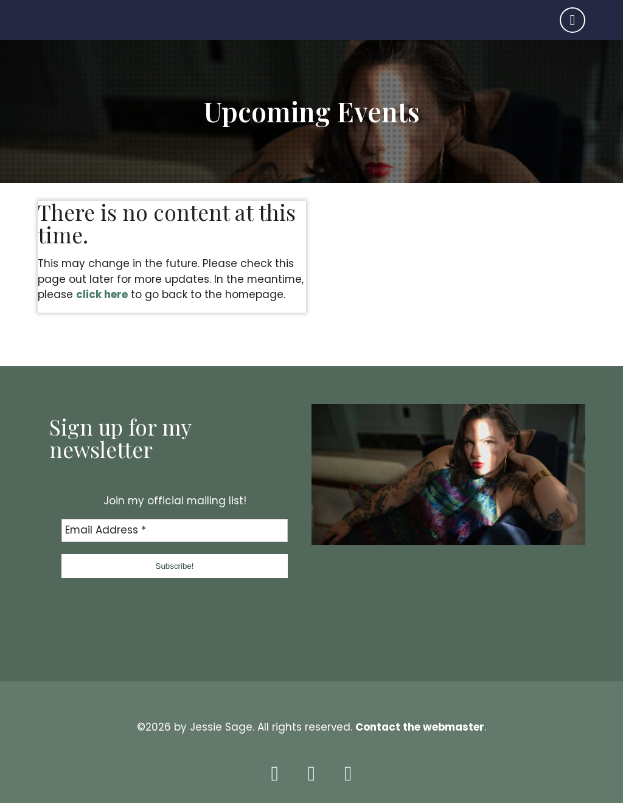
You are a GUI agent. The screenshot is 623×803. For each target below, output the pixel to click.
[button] (174, 566)
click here (102, 294)
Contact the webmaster (419, 727)
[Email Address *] (174, 530)
